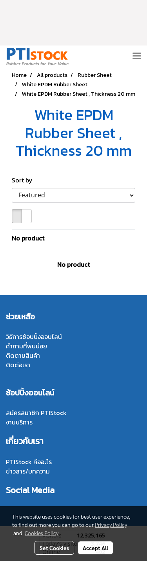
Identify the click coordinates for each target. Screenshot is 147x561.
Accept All (95, 547)
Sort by (24, 180)
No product (28, 238)
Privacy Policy (111, 524)
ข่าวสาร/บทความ (28, 471)
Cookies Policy (41, 532)
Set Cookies (54, 547)
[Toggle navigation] (136, 56)
